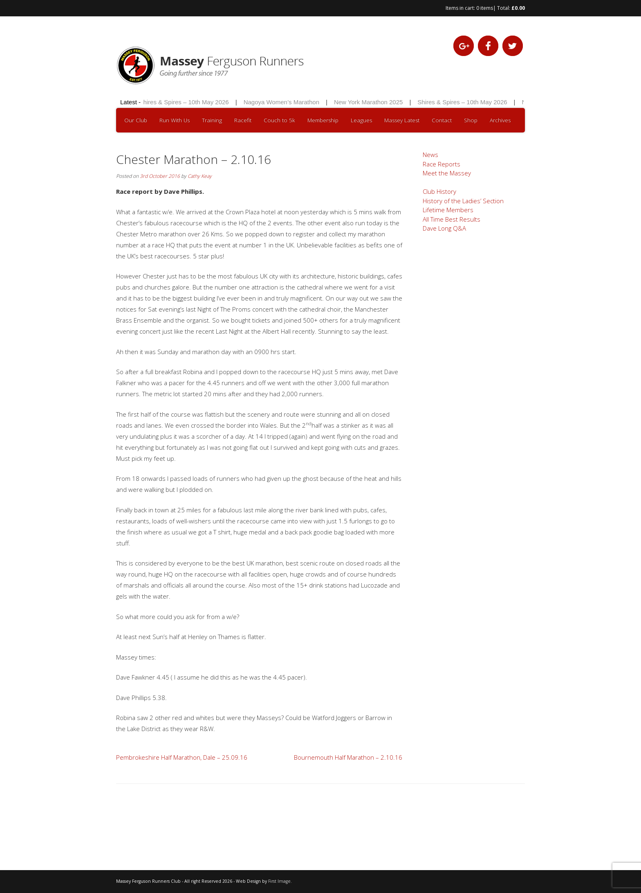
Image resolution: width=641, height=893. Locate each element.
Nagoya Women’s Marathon (282, 102)
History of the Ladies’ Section (463, 201)
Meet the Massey (447, 173)
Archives (500, 120)
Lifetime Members (448, 210)
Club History (439, 191)
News (430, 154)
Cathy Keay (200, 176)
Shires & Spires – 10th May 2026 (185, 102)
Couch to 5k (279, 120)
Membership (322, 120)
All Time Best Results (451, 219)
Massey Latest (401, 120)
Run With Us (174, 120)
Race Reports (441, 164)
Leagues (361, 120)
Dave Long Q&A (444, 228)
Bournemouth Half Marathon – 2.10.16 (348, 757)
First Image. (280, 881)
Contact (442, 120)
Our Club (135, 120)
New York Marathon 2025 (369, 102)
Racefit (242, 120)
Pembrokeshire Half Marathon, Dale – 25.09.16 (181, 757)
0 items (484, 7)
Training (212, 120)
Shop (470, 120)
